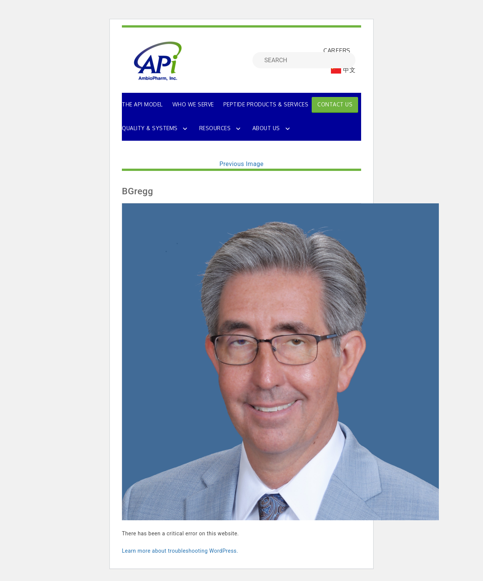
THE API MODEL (142, 104)
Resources (215, 128)
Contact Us (334, 104)
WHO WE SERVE (193, 104)
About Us (266, 128)
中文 (343, 70)
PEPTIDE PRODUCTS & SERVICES (266, 104)
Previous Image (241, 164)
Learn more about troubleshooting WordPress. (180, 551)
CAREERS (337, 50)
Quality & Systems (150, 128)
